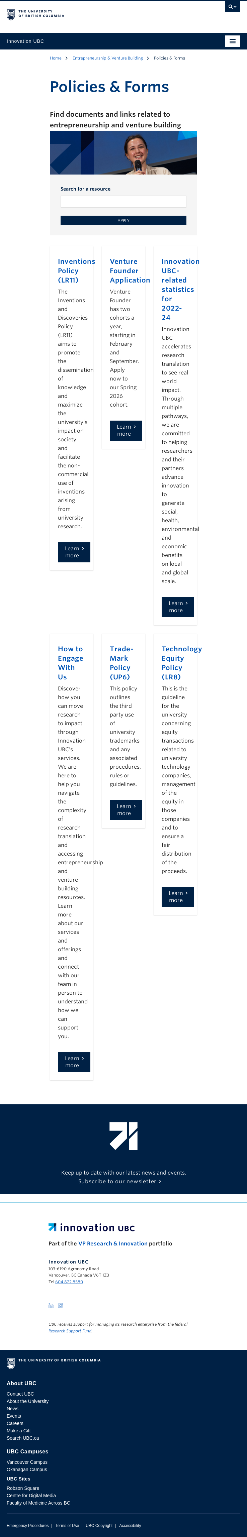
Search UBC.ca (23, 1438)
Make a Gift (19, 1430)
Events (14, 1416)
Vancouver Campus (27, 1462)
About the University (28, 1401)
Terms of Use (67, 1525)
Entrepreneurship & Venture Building (108, 58)
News (12, 1408)
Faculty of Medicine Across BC (38, 1503)
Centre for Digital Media (31, 1495)
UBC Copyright (99, 1525)
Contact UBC (20, 1394)
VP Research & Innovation (113, 1243)
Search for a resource (85, 189)
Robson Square (23, 1488)
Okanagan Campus (27, 1469)
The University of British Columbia (88, 13)
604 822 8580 (69, 1281)
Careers (15, 1423)
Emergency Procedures (28, 1525)
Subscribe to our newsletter (117, 1181)
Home (56, 58)
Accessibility (130, 1525)
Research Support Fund (70, 1330)
